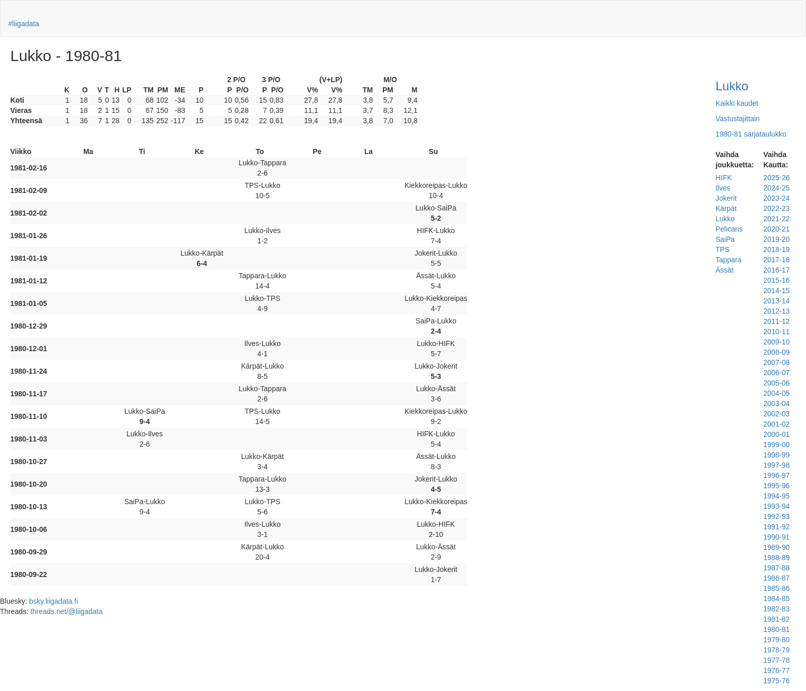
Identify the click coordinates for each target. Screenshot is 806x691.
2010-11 (776, 332)
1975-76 (776, 681)
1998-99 (776, 455)
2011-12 (776, 321)
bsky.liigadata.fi (53, 601)
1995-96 (776, 486)
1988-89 (776, 557)
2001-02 (776, 424)
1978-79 (776, 650)
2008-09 (776, 352)
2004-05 (776, 393)
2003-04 (776, 403)
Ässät (725, 270)
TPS (722, 249)
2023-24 (776, 198)
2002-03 (776, 414)
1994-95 (776, 496)
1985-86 (776, 588)
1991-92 (776, 527)
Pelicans (729, 229)
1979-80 (776, 640)
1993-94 (776, 506)
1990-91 (776, 537)
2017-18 (776, 260)
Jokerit (726, 198)
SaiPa (725, 239)
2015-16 (776, 280)
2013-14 (776, 301)
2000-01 (776, 434)
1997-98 (776, 465)
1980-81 (776, 629)
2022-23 (776, 208)
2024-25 (776, 188)
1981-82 (776, 619)
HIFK (724, 178)
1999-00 (776, 444)
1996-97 (776, 475)
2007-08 (776, 362)
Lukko (732, 86)
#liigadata (23, 24)
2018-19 (776, 249)
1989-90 (776, 547)
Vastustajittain (738, 118)
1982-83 (776, 609)
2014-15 (776, 290)
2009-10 (776, 342)
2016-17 (776, 270)
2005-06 (776, 383)
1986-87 (776, 578)
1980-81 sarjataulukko (751, 134)
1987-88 (776, 568)
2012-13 (776, 311)
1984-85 (776, 598)
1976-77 (776, 670)
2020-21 (776, 229)
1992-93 (776, 516)
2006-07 (776, 373)
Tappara (729, 260)
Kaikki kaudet (737, 103)
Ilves (723, 188)
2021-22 (776, 219)
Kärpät (726, 208)
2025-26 (776, 178)
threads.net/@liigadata (66, 611)
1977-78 (776, 660)
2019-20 (776, 239)
